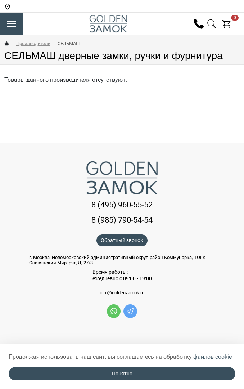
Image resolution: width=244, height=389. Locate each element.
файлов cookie (212, 356)
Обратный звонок (122, 240)
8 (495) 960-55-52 (122, 204)
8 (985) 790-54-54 (122, 219)
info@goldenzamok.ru (122, 292)
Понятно (122, 373)
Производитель (33, 43)
